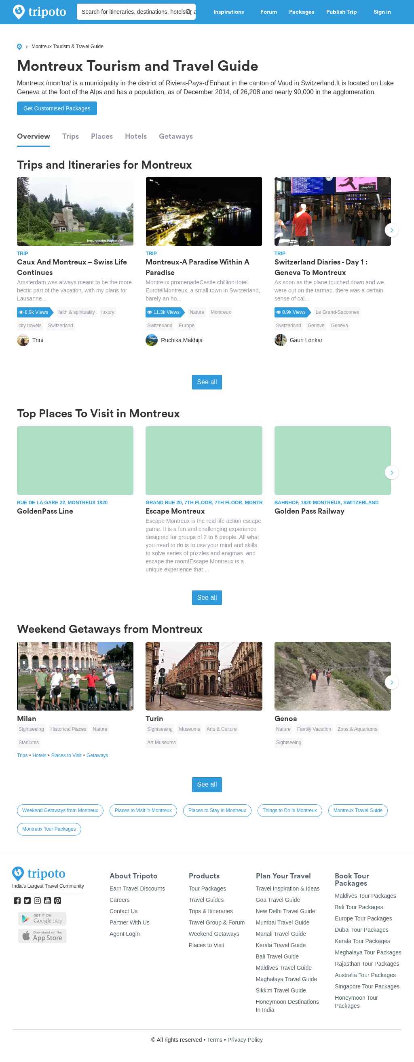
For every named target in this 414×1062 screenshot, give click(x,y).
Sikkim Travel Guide (281, 990)
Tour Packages (207, 888)
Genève (316, 325)
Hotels (136, 136)
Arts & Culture (222, 729)
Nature (197, 312)
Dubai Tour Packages (362, 930)
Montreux (221, 312)
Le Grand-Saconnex (337, 312)
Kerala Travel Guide (281, 945)
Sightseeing (31, 729)
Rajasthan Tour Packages (367, 963)
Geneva (339, 325)
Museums (189, 729)
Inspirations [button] (230, 12)
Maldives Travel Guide (284, 968)
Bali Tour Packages (359, 907)
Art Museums (161, 742)
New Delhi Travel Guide (285, 911)
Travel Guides (206, 900)
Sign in (382, 12)
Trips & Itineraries (211, 911)
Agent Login (125, 934)
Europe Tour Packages (363, 918)
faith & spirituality (76, 312)
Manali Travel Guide (281, 934)
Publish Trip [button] (343, 12)
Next (392, 231)
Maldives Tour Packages (365, 896)
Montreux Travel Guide (358, 810)
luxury (107, 312)
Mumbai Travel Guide (283, 922)
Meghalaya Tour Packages (368, 952)
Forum (268, 12)
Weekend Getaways (214, 934)
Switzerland (60, 325)
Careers (120, 900)
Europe (186, 325)
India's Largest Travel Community (48, 886)
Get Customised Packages (57, 108)
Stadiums (29, 742)
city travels (30, 325)
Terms (214, 1040)
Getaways (176, 136)
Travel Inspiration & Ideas (288, 888)
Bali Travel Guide (277, 956)
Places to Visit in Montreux (143, 810)
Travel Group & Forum (217, 922)
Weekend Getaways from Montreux (60, 810)
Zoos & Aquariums (357, 729)
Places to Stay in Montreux (217, 810)
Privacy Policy (245, 1040)
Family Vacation (314, 729)
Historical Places (69, 729)
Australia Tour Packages (365, 975)
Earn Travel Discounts (137, 888)
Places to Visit (69, 755)
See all (207, 382)
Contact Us (123, 911)
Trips (70, 136)
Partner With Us (130, 922)
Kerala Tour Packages (362, 941)
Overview (33, 136)
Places (102, 136)
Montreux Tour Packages (49, 829)
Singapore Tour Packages (367, 986)
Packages (301, 12)
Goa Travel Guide (278, 900)
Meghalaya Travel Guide (286, 979)
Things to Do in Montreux (290, 810)
